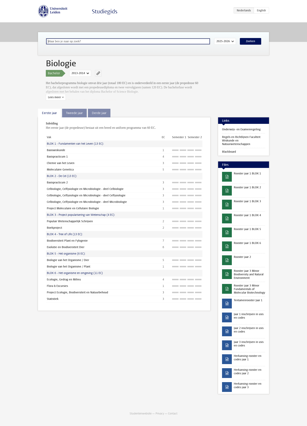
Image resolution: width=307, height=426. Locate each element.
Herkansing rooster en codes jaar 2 (247, 371)
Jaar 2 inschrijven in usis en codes (249, 330)
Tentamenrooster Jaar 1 (248, 300)
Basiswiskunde (56, 150)
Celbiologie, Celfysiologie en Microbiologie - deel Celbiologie (85, 189)
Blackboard (229, 152)
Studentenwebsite (141, 413)
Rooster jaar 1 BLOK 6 (247, 243)
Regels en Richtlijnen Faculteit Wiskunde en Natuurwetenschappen (241, 140)
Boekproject (54, 228)
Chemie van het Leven (60, 163)
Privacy (159, 413)
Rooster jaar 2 (242, 257)
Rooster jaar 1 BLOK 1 (247, 173)
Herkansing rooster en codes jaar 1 (247, 357)
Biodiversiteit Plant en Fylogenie (67, 241)
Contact (172, 413)
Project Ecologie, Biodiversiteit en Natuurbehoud (77, 292)
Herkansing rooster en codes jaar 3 (247, 385)
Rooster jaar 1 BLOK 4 (247, 215)
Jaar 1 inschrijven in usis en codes (249, 316)
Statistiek (53, 299)
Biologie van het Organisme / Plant (68, 266)
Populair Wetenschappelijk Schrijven (70, 221)
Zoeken (250, 41)
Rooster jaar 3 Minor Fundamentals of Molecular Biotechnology (249, 289)
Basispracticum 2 (57, 182)
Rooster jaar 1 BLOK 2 (247, 187)
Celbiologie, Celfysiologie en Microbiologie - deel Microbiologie (87, 202)
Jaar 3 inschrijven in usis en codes (249, 343)
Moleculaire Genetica (60, 169)
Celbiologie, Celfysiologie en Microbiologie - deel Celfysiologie (86, 195)
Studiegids (104, 11)
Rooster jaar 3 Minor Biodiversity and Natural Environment (249, 274)
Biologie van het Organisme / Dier (68, 260)
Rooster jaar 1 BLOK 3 (247, 201)
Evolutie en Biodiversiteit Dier (65, 247)
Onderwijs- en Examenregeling (241, 129)
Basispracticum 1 (57, 157)
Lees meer (54, 97)
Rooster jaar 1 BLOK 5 (247, 229)
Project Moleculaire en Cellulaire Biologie (73, 208)
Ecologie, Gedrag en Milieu (64, 279)
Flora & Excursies (57, 286)
